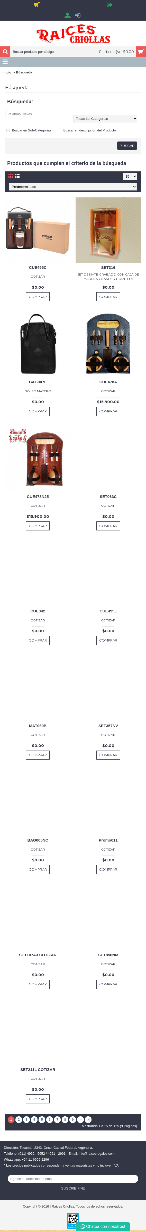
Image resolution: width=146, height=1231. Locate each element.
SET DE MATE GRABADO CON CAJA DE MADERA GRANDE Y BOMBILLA (108, 276)
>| (88, 1119)
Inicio (7, 72)
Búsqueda (24, 72)
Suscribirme (73, 1188)
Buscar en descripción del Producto (87, 130)
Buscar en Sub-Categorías (28, 130)
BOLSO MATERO (38, 391)
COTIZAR (38, 276)
